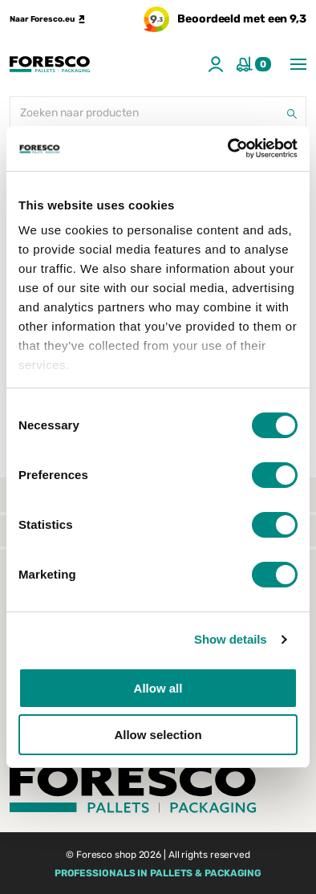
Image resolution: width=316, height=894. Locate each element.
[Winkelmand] (254, 64)
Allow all (158, 688)
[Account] (216, 64)
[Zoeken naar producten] (158, 114)
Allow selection (157, 735)
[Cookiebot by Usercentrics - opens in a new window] (228, 148)
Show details (230, 639)
